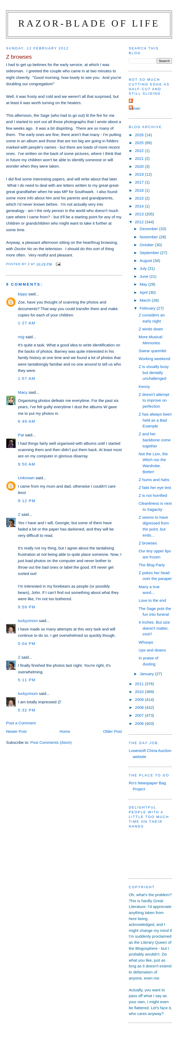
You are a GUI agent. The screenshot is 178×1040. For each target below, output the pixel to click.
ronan (135, 108)
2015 (140, 198)
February (148, 308)
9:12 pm (27, 500)
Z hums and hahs (154, 479)
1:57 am (26, 378)
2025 (140, 142)
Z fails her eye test (155, 487)
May (144, 284)
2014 (140, 206)
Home (65, 731)
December (149, 228)
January (147, 674)
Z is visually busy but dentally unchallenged (154, 372)
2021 (140, 158)
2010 (140, 691)
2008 (140, 707)
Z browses (148, 543)
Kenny (144, 386)
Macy (22, 392)
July (144, 268)
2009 (140, 699)
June (144, 276)
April (144, 292)
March (146, 300)
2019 (140, 174)
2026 (140, 135)
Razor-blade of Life (89, 23)
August (146, 260)
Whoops (146, 642)
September (150, 252)
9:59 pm (27, 607)
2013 (140, 214)
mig (21, 337)
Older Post (112, 731)
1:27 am (26, 323)
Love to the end (152, 600)
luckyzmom (28, 620)
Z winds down (151, 329)
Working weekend (154, 358)
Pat (21, 435)
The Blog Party (152, 565)
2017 (140, 182)
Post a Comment (21, 723)
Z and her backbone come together (155, 440)
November (149, 237)
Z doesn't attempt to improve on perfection (154, 400)
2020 (140, 166)
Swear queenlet (152, 351)
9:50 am (26, 464)
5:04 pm (27, 643)
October (147, 245)
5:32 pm (27, 710)
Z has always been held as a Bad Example (155, 420)
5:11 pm (27, 680)
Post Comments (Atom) (51, 742)
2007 (140, 715)
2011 (140, 683)
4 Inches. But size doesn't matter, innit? (154, 628)
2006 (140, 723)
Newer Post (16, 731)
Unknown (26, 478)
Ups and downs (152, 650)
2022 (140, 150)
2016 (140, 190)
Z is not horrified (153, 495)
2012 (140, 222)
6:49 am (26, 421)
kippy (22, 294)
